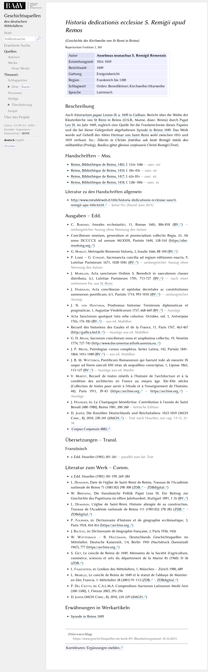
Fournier (81, 520)
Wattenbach (87, 537)
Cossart (98, 257)
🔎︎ (38, 39)
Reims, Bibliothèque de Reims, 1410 (97, 170)
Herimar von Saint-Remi (130, 135)
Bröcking (84, 493)
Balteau (79, 531)
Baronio (83, 224)
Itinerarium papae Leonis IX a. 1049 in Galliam (109, 115)
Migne (83, 349)
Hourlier (80, 402)
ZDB (136, 487)
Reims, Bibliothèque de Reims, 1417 (97, 176)
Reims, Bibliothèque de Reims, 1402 (97, 164)
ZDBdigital (155, 487)
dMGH (114, 418)
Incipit (12, 111)
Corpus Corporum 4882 (89, 429)
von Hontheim (93, 305)
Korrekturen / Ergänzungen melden (93, 648)
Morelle (81, 575)
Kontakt (9, 129)
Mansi (84, 338)
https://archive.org (125, 391)
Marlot (80, 251)
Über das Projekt (17, 117)
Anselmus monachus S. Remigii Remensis (131, 55)
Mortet (81, 376)
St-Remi (100, 120)
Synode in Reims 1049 (154, 130)
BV (176, 224)
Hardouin (82, 289)
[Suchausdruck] (19, 38)
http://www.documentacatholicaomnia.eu (124, 343)
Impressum (23, 129)
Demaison (81, 482)
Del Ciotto (83, 586)
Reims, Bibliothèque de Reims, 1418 (97, 182)
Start (8, 33)
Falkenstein (82, 569)
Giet (78, 553)
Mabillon (81, 273)
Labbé (79, 257)
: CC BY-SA (15, 125)
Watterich (91, 360)
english (19, 140)
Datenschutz (12, 133)
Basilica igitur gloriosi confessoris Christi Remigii (133, 145)
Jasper (80, 413)
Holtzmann (117, 537)
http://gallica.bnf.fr (86, 332)
